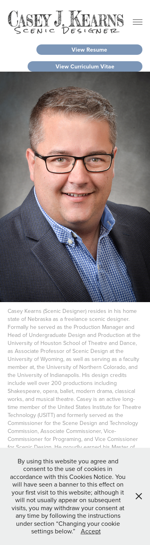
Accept (91, 531)
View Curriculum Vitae (85, 66)
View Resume (89, 50)
